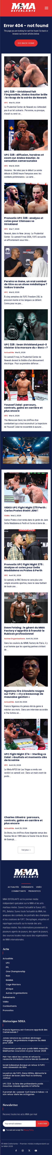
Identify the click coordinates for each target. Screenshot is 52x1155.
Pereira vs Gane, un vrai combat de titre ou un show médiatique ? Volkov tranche (25, 284)
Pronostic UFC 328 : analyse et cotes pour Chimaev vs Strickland (23, 221)
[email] (19, 1124)
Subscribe (42, 1123)
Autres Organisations (14, 639)
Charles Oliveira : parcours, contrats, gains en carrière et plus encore (23, 820)
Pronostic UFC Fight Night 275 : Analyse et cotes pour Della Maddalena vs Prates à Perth (24, 567)
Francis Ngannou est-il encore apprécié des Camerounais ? (25, 1031)
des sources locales (12, 935)
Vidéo (7, 516)
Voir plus (26, 850)
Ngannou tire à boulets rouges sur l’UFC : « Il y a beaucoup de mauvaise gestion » (24, 694)
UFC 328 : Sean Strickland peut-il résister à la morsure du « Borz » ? (26, 346)
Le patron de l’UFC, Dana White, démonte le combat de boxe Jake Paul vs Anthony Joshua (24, 1075)
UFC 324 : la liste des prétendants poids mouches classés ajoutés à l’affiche (23, 1084)
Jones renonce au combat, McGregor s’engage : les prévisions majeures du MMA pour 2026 (24, 1040)
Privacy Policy (28, 1130)
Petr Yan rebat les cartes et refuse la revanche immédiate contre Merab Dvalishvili (25, 1058)
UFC (6, 103)
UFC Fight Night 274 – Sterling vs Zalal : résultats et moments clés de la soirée (25, 757)
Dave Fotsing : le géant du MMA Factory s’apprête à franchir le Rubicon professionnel (24, 630)
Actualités (9, 352)
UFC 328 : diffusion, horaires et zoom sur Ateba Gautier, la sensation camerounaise (24, 158)
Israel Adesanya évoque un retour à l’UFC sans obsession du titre (24, 1066)
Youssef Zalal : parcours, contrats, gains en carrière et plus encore (23, 408)
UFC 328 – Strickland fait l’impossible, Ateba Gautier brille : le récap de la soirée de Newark (25, 94)
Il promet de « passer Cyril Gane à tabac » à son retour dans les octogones (25, 1093)
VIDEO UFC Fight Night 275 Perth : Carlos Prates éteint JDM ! (25, 509)
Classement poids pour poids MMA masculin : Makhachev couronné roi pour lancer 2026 (26, 1049)
